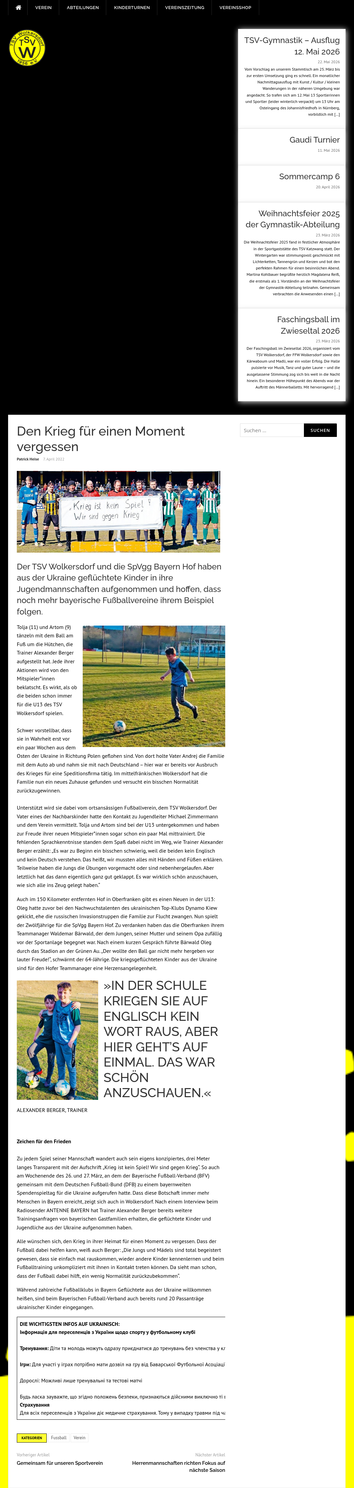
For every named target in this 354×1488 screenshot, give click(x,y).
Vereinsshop (235, 7)
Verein (43, 7)
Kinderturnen (132, 7)
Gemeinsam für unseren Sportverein (60, 1463)
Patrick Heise (28, 458)
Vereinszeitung (184, 7)
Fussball (59, 1438)
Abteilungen (83, 7)
